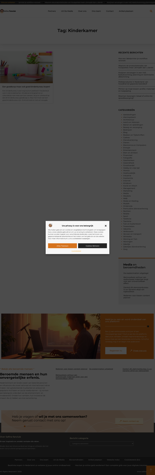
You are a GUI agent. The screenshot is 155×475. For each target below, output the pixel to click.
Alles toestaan (62, 246)
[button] (106, 226)
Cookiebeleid (76, 251)
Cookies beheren (92, 246)
